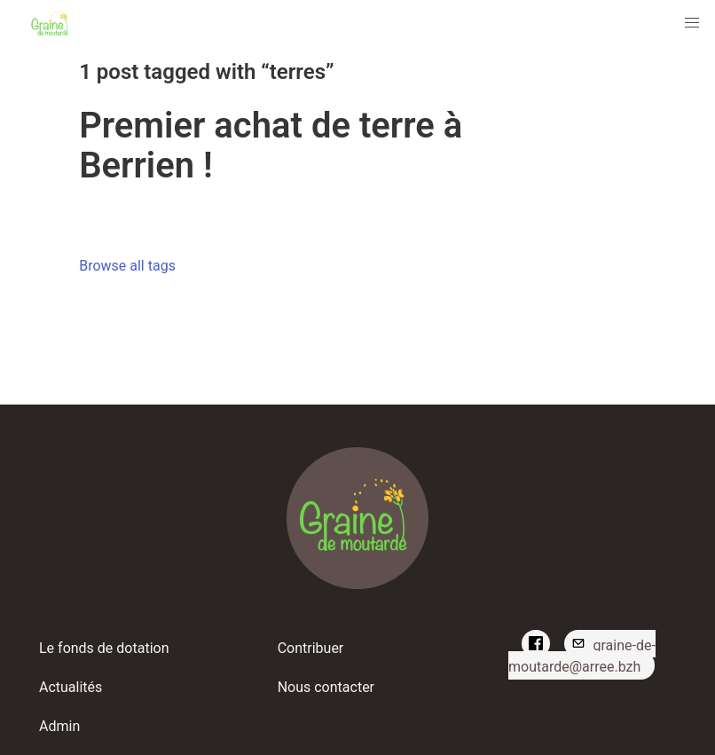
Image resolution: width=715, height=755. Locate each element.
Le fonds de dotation (104, 648)
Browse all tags (127, 265)
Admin (59, 726)
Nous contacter (326, 687)
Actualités (70, 687)
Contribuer (311, 648)
